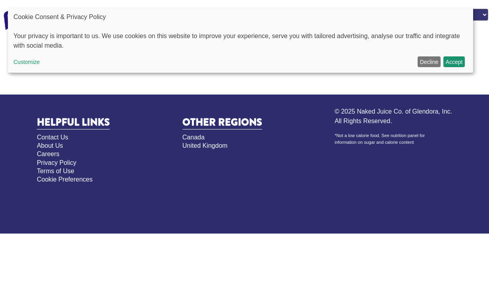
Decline (429, 62)
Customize (26, 62)
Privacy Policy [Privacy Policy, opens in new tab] (57, 162)
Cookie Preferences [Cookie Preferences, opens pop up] (65, 179)
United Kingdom (205, 145)
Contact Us (52, 137)
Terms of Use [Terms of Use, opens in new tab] (55, 171)
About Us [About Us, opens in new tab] (50, 145)
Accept (454, 62)
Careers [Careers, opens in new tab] (48, 154)
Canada (193, 137)
